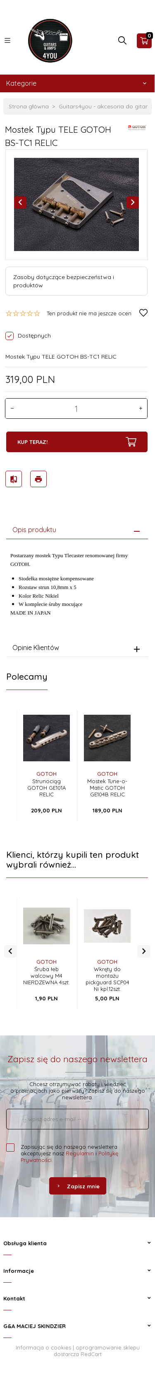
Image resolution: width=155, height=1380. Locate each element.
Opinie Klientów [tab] (35, 647)
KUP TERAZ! (76, 442)
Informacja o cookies (43, 1347)
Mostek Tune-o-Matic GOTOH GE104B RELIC (107, 788)
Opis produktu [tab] (34, 530)
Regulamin (80, 1153)
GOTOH (46, 773)
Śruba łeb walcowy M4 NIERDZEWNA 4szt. (46, 976)
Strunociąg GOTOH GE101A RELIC (46, 788)
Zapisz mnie (78, 1186)
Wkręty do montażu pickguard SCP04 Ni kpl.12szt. (107, 979)
